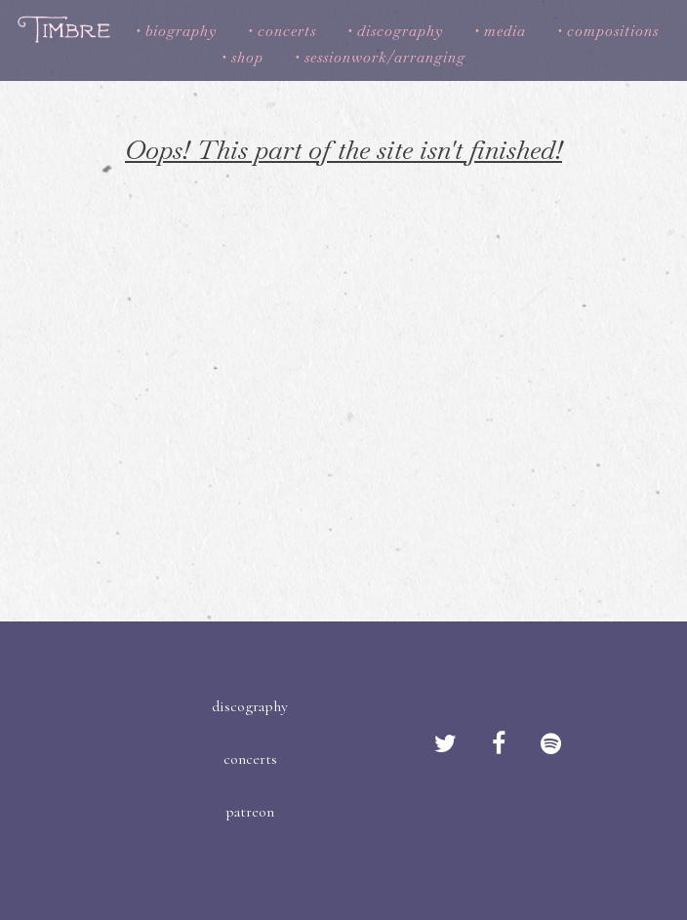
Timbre (66, 29)
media (505, 30)
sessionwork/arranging (384, 57)
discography (400, 30)
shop (247, 57)
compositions (613, 30)
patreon (249, 811)
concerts (287, 30)
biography (181, 30)
